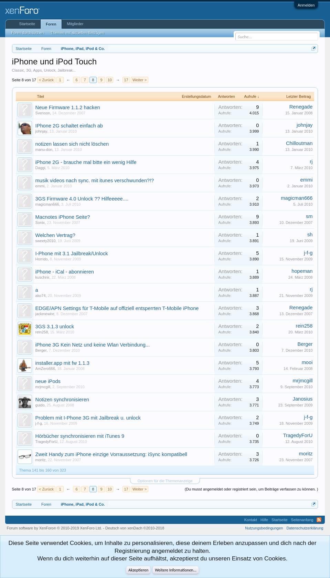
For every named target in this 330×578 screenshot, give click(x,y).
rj (311, 161)
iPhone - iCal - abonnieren (64, 272)
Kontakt (250, 520)
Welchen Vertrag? (55, 235)
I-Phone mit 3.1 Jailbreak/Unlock (71, 253)
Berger (41, 350)
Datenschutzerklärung (304, 528)
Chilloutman (299, 143)
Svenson (42, 113)
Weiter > (139, 80)
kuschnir (42, 277)
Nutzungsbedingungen (264, 528)
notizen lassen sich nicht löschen (72, 144)
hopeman (301, 271)
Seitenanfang (302, 520)
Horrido (41, 259)
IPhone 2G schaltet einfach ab (69, 125)
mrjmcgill (42, 387)
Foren (51, 24)
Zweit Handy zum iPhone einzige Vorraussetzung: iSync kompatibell (111, 454)
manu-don (44, 149)
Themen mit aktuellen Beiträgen (77, 33)
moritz (40, 460)
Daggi (40, 168)
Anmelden (306, 5)
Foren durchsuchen (27, 33)
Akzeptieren (138, 570)
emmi (40, 186)
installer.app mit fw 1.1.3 (62, 363)
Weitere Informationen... (175, 570)
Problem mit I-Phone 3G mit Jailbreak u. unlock (88, 418)
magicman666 (47, 204)
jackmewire (44, 314)
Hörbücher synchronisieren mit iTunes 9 (80, 436)
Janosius (303, 399)
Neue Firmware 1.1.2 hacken (67, 107)
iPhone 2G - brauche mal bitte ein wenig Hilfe (86, 162)
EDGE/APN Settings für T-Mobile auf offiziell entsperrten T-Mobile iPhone (117, 308)
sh (309, 234)
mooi (307, 362)
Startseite (27, 24)
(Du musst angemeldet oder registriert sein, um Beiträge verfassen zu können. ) (251, 489)
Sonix (40, 222)
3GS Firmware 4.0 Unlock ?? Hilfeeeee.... (81, 199)
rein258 (41, 332)
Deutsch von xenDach (134, 528)
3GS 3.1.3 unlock (54, 326)
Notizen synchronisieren (62, 399)
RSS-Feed (319, 519)
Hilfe (264, 520)
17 (126, 80)
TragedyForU (46, 442)
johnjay (41, 131)
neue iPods (48, 381)
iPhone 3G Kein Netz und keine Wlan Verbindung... (92, 345)
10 (109, 80)
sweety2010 (45, 241)
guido (40, 405)
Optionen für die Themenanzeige (164, 481)
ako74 (40, 295)
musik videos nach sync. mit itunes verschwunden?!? (94, 180)
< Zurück (46, 80)
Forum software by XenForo (54, 528)
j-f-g (308, 253)
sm (309, 216)
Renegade (301, 107)
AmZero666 (45, 369)
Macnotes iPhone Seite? (62, 217)
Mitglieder (75, 24)
